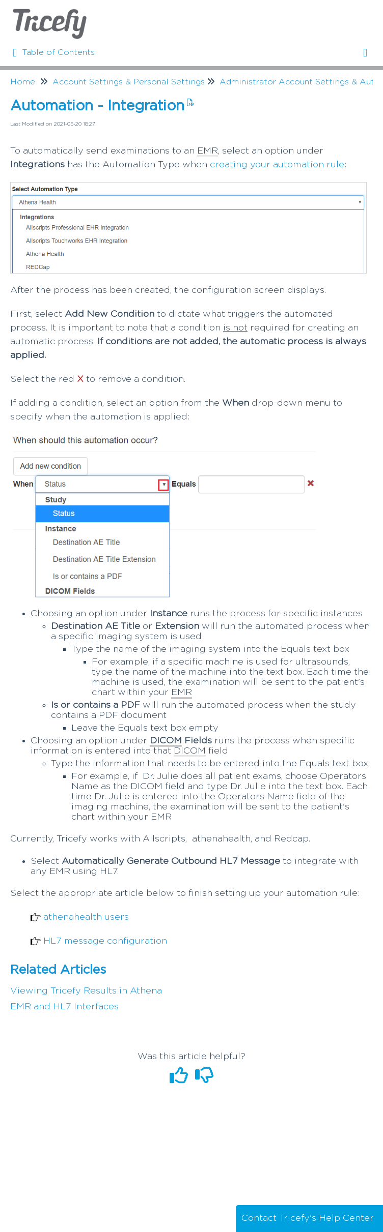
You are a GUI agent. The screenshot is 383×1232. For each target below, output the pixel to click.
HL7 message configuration (105, 941)
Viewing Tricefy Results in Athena (86, 991)
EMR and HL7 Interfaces (64, 1006)
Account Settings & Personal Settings (128, 82)
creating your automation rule (277, 164)
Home (22, 82)
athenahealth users (86, 917)
